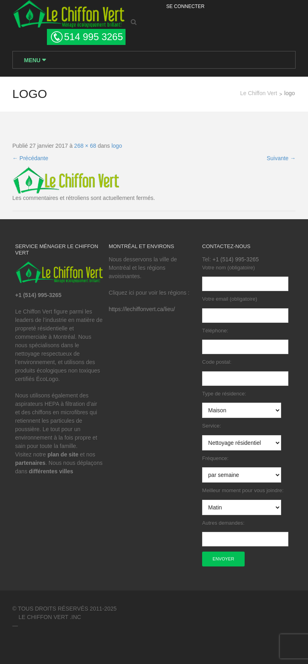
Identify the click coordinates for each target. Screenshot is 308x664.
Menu (33, 60)
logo (116, 146)
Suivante (281, 158)
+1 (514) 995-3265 (236, 259)
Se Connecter (185, 6)
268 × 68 (85, 146)
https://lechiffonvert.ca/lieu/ (142, 309)
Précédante (30, 158)
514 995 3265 (93, 36)
